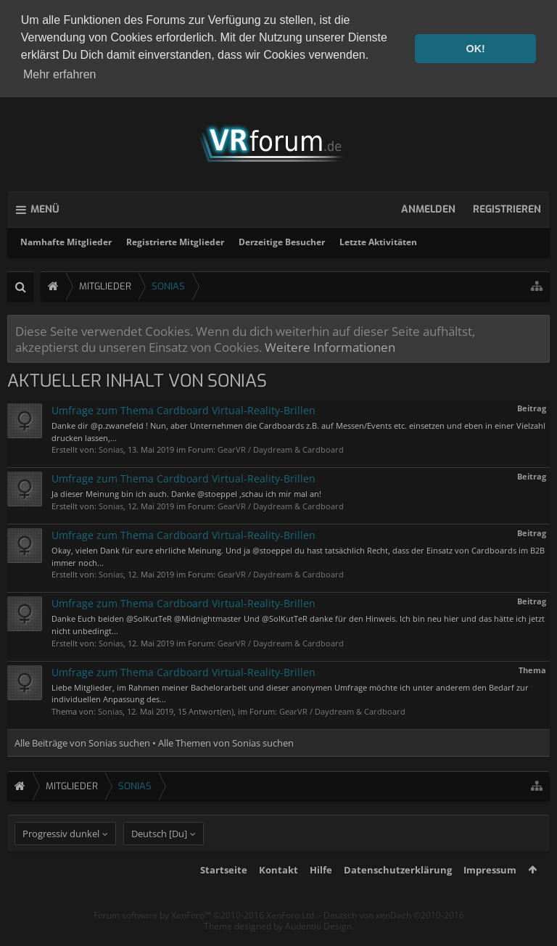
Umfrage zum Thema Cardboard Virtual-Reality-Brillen (183, 408)
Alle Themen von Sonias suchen (226, 740)
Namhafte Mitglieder (66, 240)
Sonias (111, 448)
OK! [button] (475, 48)
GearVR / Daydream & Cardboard (281, 448)
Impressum (489, 895)
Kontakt (278, 895)
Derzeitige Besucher (282, 240)
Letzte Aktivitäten (378, 240)
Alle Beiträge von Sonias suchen (82, 740)
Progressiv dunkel (60, 858)
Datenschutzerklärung (398, 895)
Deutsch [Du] (159, 858)
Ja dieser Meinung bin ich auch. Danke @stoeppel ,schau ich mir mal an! (186, 492)
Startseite (223, 895)
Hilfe (321, 895)
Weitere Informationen (330, 344)
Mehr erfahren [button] (59, 74)
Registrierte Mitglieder (175, 240)
